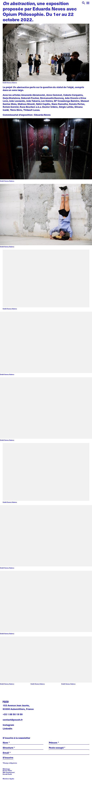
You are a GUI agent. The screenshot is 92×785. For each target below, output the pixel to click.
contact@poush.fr (13, 719)
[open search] (83, 3)
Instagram (8, 725)
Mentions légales (8, 779)
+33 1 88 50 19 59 (13, 714)
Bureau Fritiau (7, 770)
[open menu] (87, 3)
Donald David (7, 774)
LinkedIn (7, 728)
